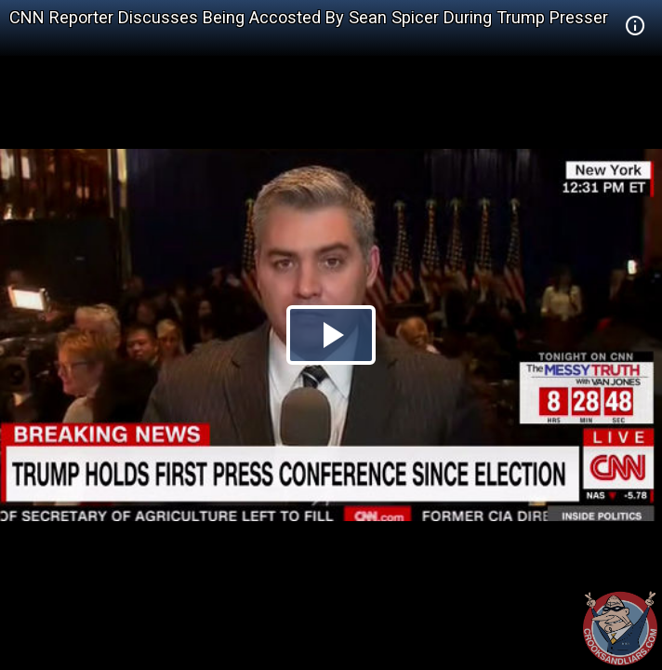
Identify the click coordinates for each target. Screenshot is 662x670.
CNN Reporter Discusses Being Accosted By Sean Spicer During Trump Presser (308, 17)
